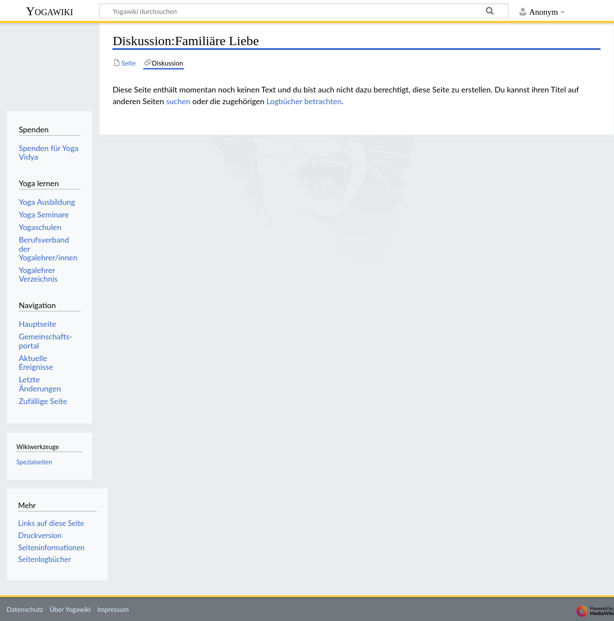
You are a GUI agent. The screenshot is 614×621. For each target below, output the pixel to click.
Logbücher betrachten (304, 101)
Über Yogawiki (70, 609)
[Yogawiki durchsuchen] (303, 11)
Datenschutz (25, 609)
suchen (178, 101)
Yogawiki (49, 11)
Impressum (113, 609)
